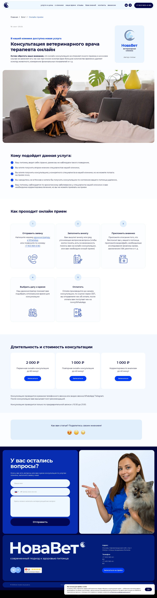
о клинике (59, 5)
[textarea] (38, 506)
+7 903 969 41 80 (32, 246)
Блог (23, 17)
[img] (6, 5)
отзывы (80, 5)
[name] (34, 483)
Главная (14, 17)
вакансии (112, 5)
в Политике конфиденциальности (120, 592)
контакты (102, 5)
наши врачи (71, 5)
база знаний (90, 5)
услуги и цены (47, 5)
